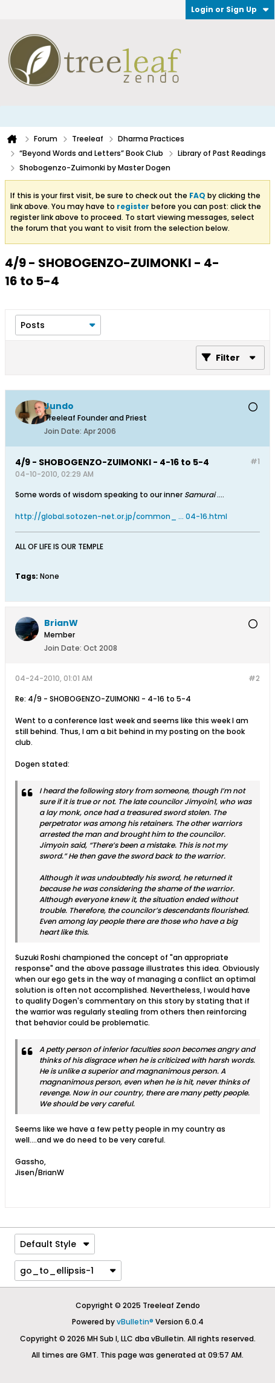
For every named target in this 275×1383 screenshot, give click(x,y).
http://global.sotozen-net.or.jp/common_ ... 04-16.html (121, 516)
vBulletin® (135, 1322)
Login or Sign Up (230, 9)
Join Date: (63, 431)
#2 (254, 678)
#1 (255, 461)
